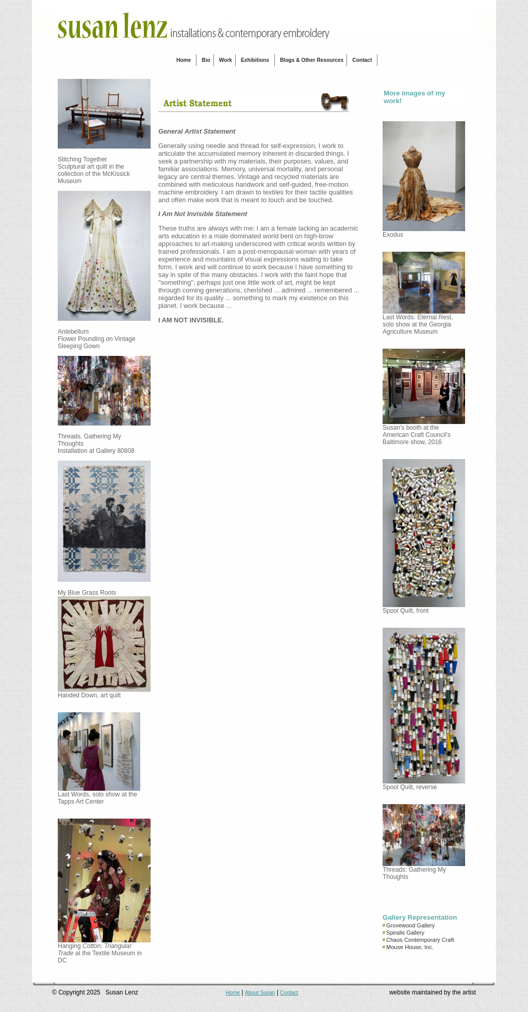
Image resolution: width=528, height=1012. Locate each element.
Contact (362, 60)
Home (183, 60)
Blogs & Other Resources (311, 60)
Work (225, 60)
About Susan (260, 992)
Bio (206, 60)
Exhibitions (255, 60)
